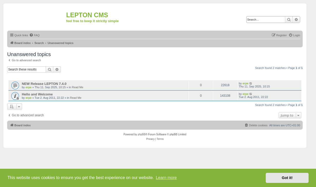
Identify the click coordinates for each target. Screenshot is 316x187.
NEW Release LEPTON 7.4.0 (44, 84)
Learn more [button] (166, 177)
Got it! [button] (287, 178)
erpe (29, 87)
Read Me (77, 87)
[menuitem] (34, 35)
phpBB (141, 134)
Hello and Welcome (37, 94)
